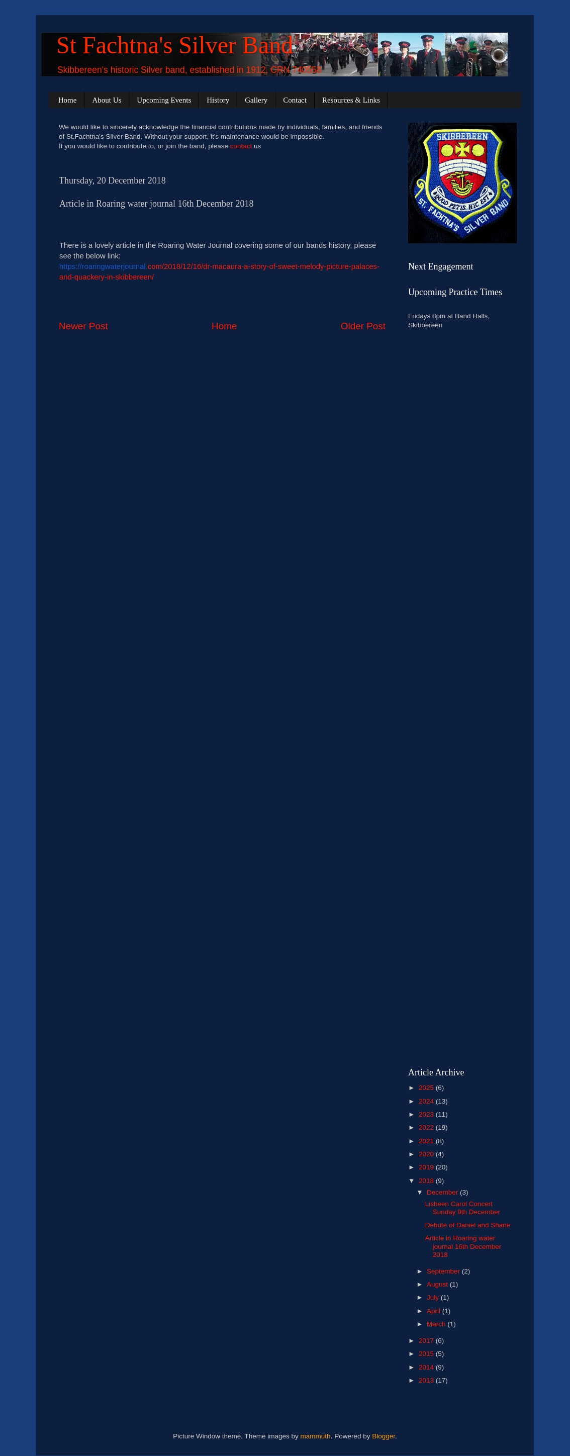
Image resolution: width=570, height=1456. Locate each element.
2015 (427, 1353)
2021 (427, 1141)
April (434, 1311)
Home (67, 100)
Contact (295, 100)
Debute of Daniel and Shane (468, 1225)
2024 (427, 1101)
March (437, 1324)
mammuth (316, 1436)
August (438, 1284)
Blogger (383, 1436)
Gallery (256, 100)
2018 (427, 1181)
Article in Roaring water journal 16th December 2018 (463, 1246)
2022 (427, 1127)
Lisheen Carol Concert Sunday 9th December (462, 1208)
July (434, 1297)
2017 (427, 1340)
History (218, 100)
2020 (427, 1154)
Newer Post (83, 326)
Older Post (363, 326)
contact (241, 146)
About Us (106, 100)
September (444, 1271)
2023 (427, 1114)
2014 (427, 1367)
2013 (427, 1380)
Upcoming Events (164, 100)
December (443, 1192)
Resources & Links (351, 100)
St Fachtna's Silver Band (174, 45)
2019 (427, 1167)
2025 (427, 1087)
